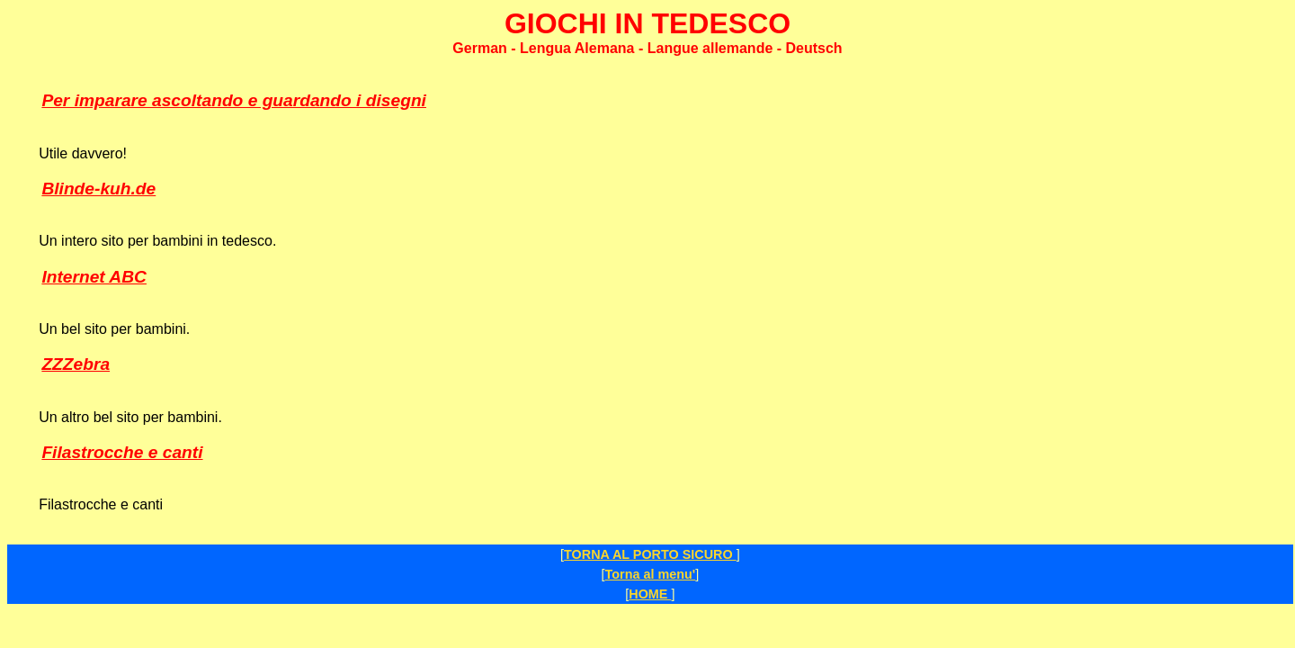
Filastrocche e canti (121, 452)
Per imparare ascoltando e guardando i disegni (233, 100)
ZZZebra (75, 364)
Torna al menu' (650, 574)
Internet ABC (94, 276)
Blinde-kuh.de (98, 188)
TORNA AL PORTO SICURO (650, 554)
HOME (650, 594)
